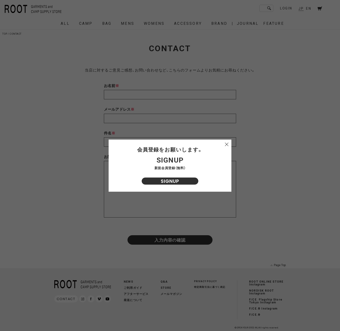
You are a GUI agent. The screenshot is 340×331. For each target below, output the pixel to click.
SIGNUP (170, 181)
